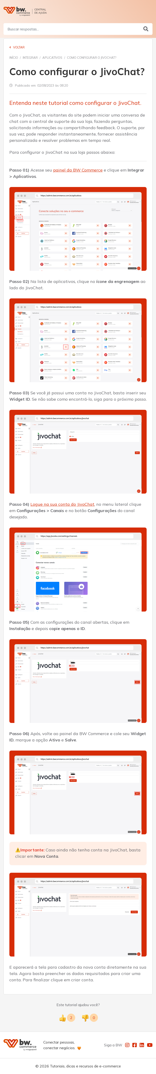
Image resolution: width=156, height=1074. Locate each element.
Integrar (30, 57)
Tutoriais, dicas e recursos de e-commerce (85, 1066)
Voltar (17, 47)
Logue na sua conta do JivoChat (62, 504)
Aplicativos (52, 57)
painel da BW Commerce (78, 170)
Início (13, 57)
